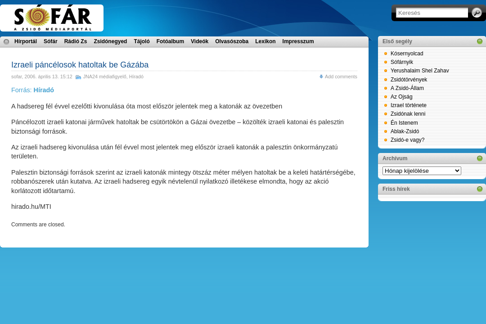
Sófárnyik (402, 62)
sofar (16, 76)
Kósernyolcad (407, 53)
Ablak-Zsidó (405, 131)
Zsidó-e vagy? (407, 140)
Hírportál (25, 41)
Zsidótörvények (409, 79)
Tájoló (141, 41)
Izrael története (409, 105)
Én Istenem (404, 123)
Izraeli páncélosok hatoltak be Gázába (79, 64)
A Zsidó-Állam (407, 88)
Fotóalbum (170, 41)
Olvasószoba (231, 41)
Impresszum (298, 41)
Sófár (51, 41)
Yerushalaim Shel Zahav (420, 71)
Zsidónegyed (110, 41)
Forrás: (32, 90)
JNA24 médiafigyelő (104, 76)
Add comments (341, 76)
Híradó (136, 76)
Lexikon (265, 41)
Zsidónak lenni (408, 114)
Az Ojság (402, 97)
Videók (199, 41)
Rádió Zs (75, 41)
